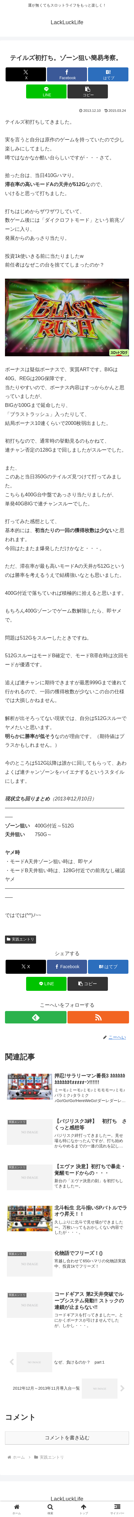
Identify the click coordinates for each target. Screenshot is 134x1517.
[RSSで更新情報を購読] (98, 1017)
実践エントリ (20, 939)
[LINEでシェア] (46, 91)
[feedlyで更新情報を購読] (36, 1017)
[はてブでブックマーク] (108, 74)
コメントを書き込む (67, 1437)
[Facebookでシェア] (67, 74)
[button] (87, 91)
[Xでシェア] (26, 74)
